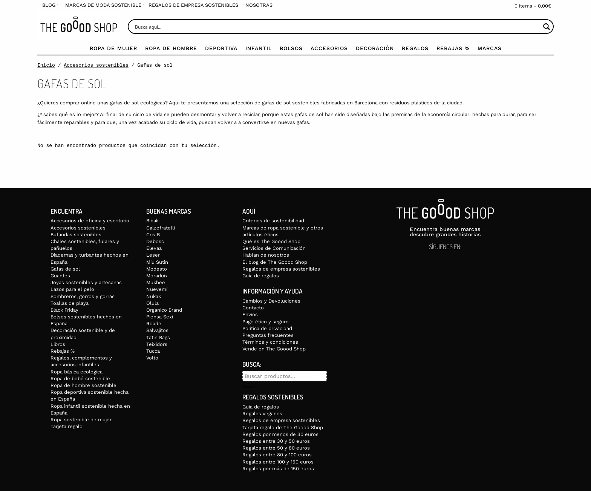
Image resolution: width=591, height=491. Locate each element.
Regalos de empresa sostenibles (193, 5)
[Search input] (337, 26)
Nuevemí (156, 289)
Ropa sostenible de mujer (81, 419)
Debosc (155, 241)
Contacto (253, 308)
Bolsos (291, 48)
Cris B (153, 234)
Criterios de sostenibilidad (273, 220)
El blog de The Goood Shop (274, 262)
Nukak (153, 296)
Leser (153, 255)
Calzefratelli (160, 228)
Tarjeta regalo (67, 426)
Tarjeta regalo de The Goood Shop (282, 427)
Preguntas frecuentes (268, 335)
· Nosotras (258, 5)
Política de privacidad (267, 328)
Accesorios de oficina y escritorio (90, 220)
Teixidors (156, 344)
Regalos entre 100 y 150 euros (278, 462)
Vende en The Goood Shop (274, 349)
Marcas (490, 48)
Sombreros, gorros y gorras (83, 296)
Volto (152, 358)
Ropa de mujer (113, 48)
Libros (58, 344)
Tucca (153, 351)
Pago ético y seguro (265, 321)
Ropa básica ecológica (77, 372)
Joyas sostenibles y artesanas (86, 282)
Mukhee (155, 282)
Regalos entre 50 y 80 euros (276, 448)
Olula (152, 303)
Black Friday (64, 310)
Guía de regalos (260, 275)
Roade (153, 323)
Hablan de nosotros (265, 255)
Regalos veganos (262, 413)
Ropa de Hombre (171, 48)
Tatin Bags (158, 337)
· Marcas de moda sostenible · (103, 5)
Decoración (375, 48)
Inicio (46, 65)
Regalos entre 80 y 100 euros (277, 454)
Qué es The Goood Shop (271, 241)
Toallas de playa (70, 303)
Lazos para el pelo (72, 289)
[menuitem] (48, 5)
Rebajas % (453, 48)
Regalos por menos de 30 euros (280, 434)
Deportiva (221, 48)
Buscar (248, 387)
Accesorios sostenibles (96, 65)
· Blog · (49, 5)
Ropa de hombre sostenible (83, 385)
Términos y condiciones (270, 342)
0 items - (532, 6)
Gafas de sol (65, 269)
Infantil (258, 48)
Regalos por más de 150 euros (278, 468)
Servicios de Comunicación (274, 248)
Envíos (250, 314)
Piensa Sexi (159, 317)
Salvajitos (157, 330)
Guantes (60, 275)
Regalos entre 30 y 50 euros (276, 441)
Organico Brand (164, 310)
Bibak (152, 220)
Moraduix (157, 275)
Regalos (415, 48)
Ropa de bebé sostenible (80, 378)
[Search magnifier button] (546, 26)
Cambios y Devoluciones (271, 301)
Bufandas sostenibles (76, 234)
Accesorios (329, 48)
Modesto (156, 269)
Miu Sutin (157, 262)
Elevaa (154, 248)
